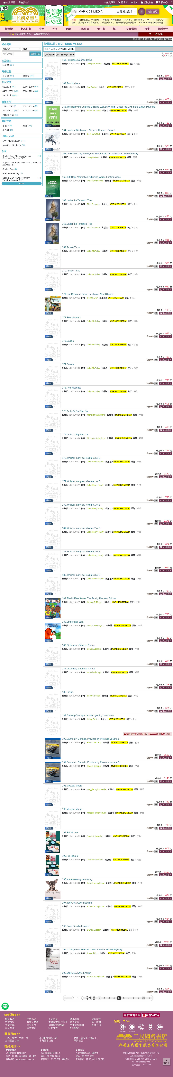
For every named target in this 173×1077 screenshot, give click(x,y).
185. (72, 622)
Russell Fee (92, 953)
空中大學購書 (77, 1025)
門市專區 (31, 1019)
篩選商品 (35, 53)
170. (71, 270)
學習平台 (31, 1025)
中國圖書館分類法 (57, 1022)
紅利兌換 (147, 2)
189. (88, 715)
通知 (134, 2)
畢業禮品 (78, 1040)
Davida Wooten (94, 930)
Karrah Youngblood (95, 883)
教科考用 (163, 28)
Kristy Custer (93, 719)
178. (81, 458)
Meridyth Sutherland (96, 415)
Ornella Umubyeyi (95, 181)
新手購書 (96, 1022)
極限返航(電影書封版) (126, 22)
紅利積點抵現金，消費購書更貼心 (29, 34)
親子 (115, 28)
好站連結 (74, 1028)
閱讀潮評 (31, 1028)
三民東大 (84, 28)
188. (68, 692)
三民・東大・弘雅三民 (16, 1038)
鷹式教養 (138, 19)
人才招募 (53, 1019)
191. (90, 762)
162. (71, 83)
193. (72, 809)
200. (76, 973)
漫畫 (147, 28)
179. (81, 481)
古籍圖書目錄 (12, 1040)
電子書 (101, 28)
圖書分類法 (32, 1022)
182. (81, 551)
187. (78, 668)
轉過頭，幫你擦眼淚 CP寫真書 (116, 19)
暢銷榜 (9, 28)
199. (92, 949)
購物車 (123, 2)
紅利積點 (96, 1019)
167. (77, 200)
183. (81, 575)
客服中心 (162, 2)
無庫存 (150, 79)
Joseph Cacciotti (94, 64)
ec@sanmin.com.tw (25, 1059)
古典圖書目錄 (46, 1040)
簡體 (68, 28)
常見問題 (74, 1022)
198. (76, 926)
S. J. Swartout (93, 134)
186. (78, 645)
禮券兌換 (74, 1019)
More (21, 183)
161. (77, 60)
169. (71, 247)
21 (143, 998)
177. (75, 434)
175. (71, 387)
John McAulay (93, 251)
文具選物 (131, 28)
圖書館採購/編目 (56, 1025)
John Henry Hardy (95, 461)
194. (70, 832)
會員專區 (109, 2)
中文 (41, 28)
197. (77, 902)
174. (68, 364)
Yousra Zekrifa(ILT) (95, 625)
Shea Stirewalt (93, 696)
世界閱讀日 (107, 22)
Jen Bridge (92, 87)
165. (100, 153)
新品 (26, 28)
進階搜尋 (152, 11)
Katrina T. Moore (94, 602)
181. (81, 528)
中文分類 (10, 1022)
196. (77, 879)
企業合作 (96, 1025)
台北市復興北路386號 (16, 1053)
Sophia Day (92, 298)
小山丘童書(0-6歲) (48, 1038)
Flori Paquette (93, 204)
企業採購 (9, 2)
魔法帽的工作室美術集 (88, 22)
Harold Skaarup (94, 742)
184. (89, 598)
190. (90, 739)
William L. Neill (93, 110)
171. (87, 294)
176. (75, 411)
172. (71, 317)
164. (88, 130)
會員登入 (24, 2)
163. (108, 107)
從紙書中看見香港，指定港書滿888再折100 (162, 39)
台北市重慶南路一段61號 (87, 1053)
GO (141, 11)
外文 (54, 28)
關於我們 (10, 1019)
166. (91, 177)
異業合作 (10, 1028)
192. (72, 785)
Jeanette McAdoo (95, 836)
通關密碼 (10, 1025)
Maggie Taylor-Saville (96, 789)
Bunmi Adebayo (94, 649)
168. (77, 224)
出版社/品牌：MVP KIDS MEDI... (59, 49)
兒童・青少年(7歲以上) (86, 1038)
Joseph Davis (93, 157)
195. (70, 856)
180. (81, 505)
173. (68, 341)
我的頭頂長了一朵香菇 (89, 19)
